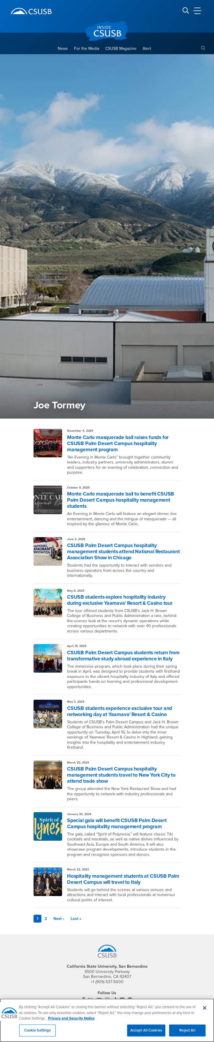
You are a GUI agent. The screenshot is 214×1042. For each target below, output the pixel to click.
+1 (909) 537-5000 (107, 981)
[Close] (204, 1010)
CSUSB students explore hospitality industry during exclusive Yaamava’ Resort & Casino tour (120, 600)
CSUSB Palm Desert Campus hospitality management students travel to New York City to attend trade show (121, 775)
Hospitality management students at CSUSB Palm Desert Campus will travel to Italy (123, 879)
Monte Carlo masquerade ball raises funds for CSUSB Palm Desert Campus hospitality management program (118, 443)
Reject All (187, 1033)
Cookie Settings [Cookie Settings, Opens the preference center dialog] (37, 1033)
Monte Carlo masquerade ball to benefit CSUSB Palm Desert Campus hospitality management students (120, 500)
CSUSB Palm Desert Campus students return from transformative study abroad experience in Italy (123, 656)
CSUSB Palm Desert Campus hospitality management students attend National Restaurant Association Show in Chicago (123, 551)
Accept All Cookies (146, 1033)
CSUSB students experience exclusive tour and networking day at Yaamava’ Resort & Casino (119, 711)
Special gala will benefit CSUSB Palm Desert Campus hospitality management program (116, 823)
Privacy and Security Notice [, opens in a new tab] (71, 1021)
